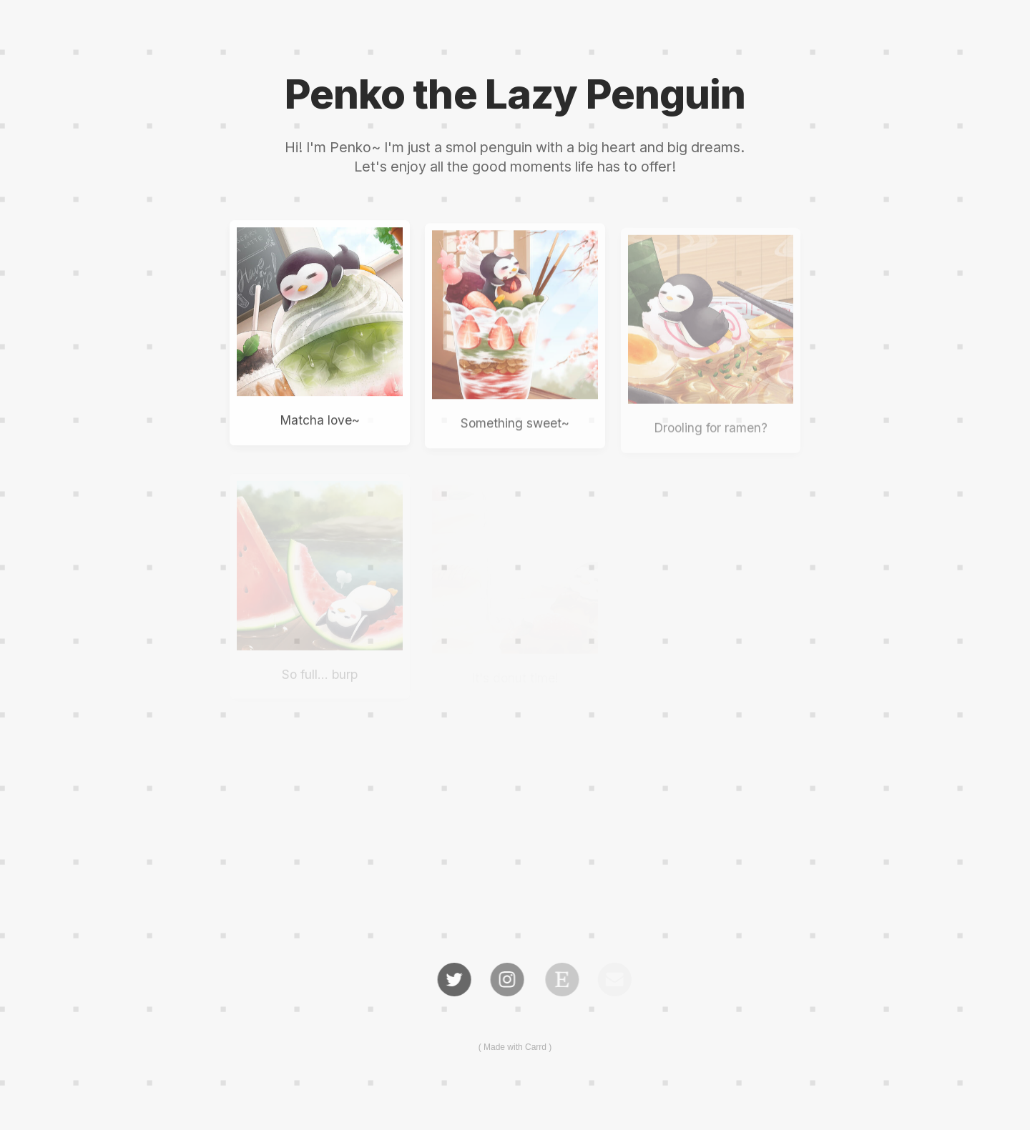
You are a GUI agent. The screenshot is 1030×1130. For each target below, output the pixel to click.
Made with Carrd (515, 1047)
